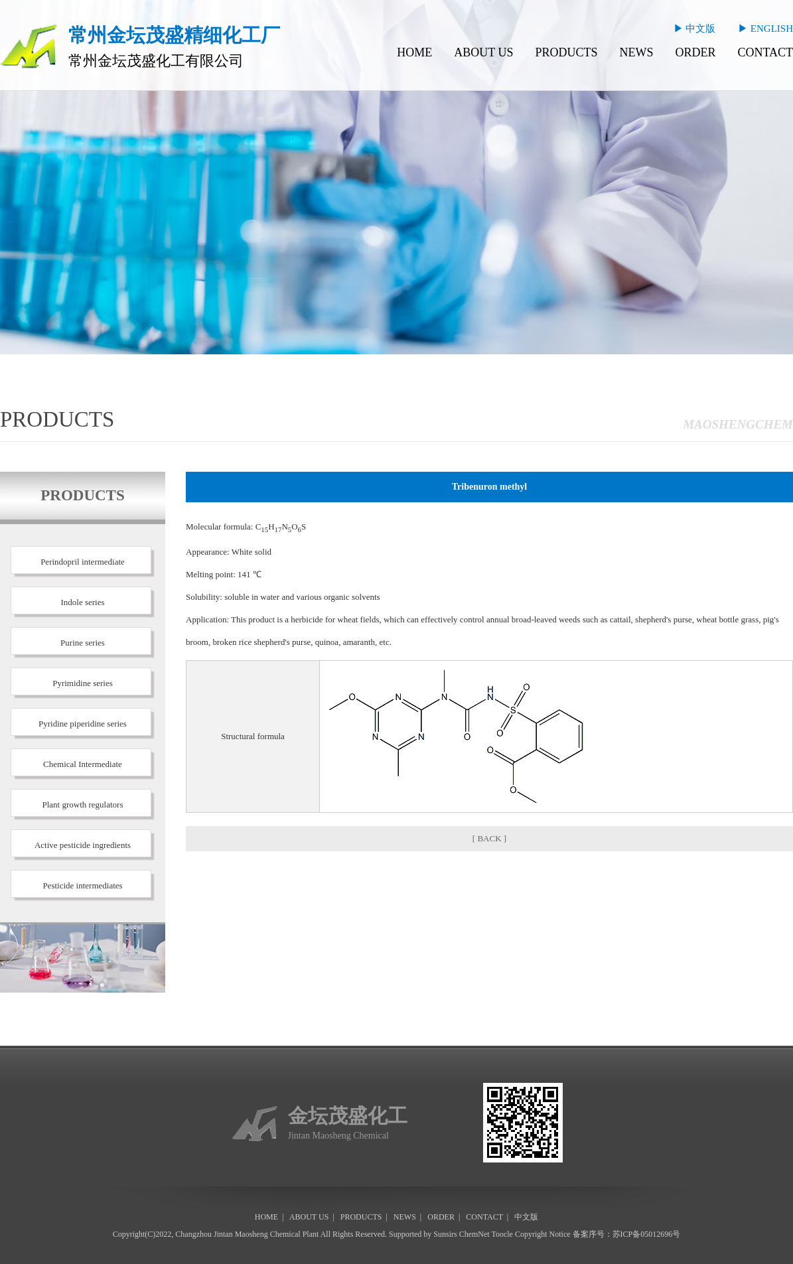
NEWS (636, 52)
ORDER (695, 52)
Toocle (501, 1234)
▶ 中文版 (695, 28)
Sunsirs (445, 1234)
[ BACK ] (489, 838)
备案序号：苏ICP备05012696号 (627, 1234)
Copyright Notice (543, 1234)
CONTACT (765, 52)
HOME (414, 52)
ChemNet (474, 1234)
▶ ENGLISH (765, 28)
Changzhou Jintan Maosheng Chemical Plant (247, 1234)
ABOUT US (483, 52)
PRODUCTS (566, 52)
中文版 (526, 1217)
